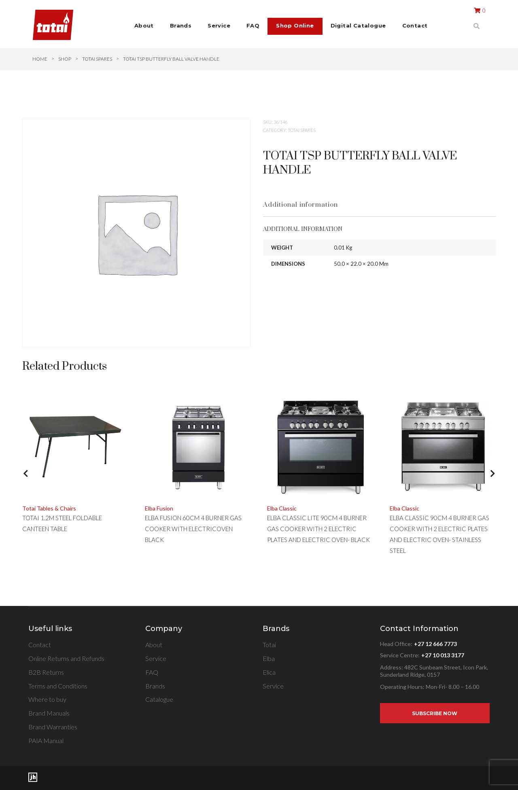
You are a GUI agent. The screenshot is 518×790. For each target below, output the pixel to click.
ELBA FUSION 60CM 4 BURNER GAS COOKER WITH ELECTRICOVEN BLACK (193, 528)
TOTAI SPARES (97, 59)
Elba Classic (282, 508)
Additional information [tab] (300, 205)
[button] (25, 479)
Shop (64, 59)
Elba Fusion (159, 508)
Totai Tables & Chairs (49, 508)
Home (39, 59)
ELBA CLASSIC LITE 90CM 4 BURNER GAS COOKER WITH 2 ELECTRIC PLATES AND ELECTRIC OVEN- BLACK (318, 528)
